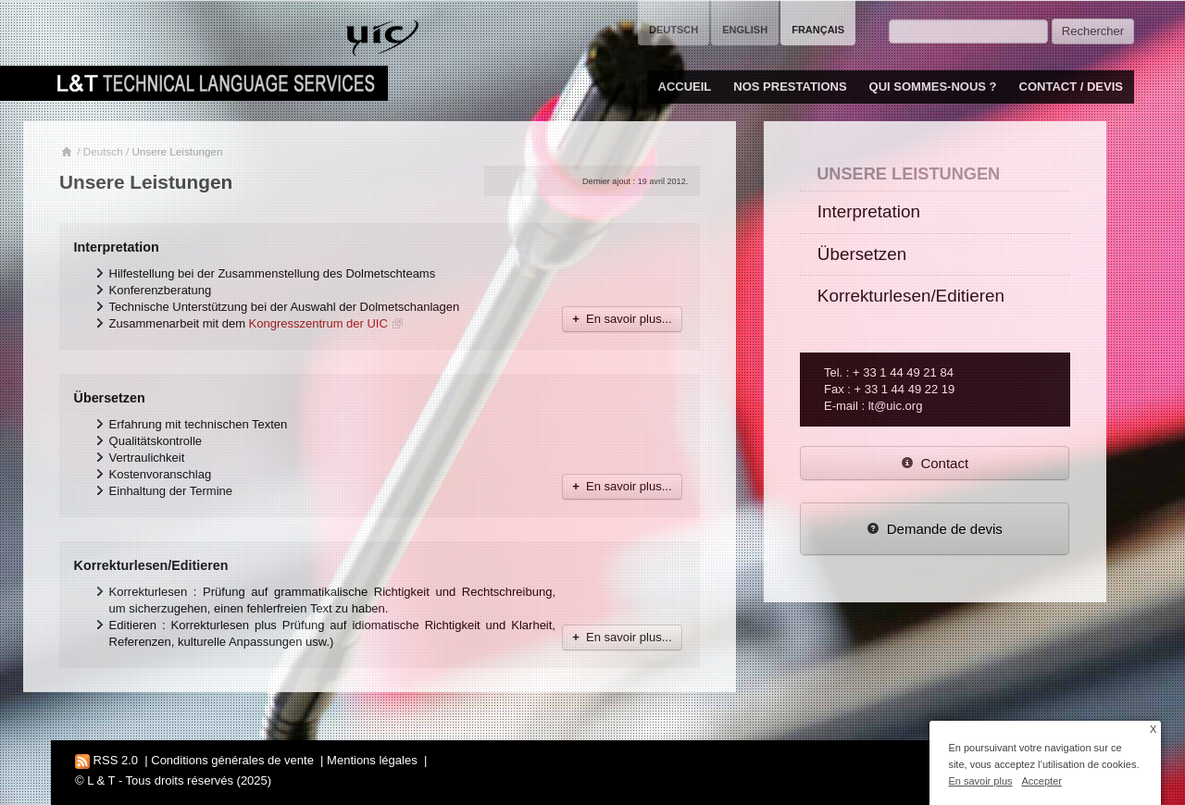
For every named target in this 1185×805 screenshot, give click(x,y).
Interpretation (116, 247)
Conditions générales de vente (232, 760)
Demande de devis (935, 529)
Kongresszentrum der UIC (318, 323)
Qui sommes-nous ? (933, 86)
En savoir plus (980, 780)
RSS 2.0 (106, 760)
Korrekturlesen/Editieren (151, 565)
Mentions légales (372, 760)
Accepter (1042, 780)
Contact (934, 463)
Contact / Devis (1071, 86)
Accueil (685, 86)
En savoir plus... (621, 319)
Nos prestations (789, 86)
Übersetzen (109, 397)
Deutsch (103, 151)
